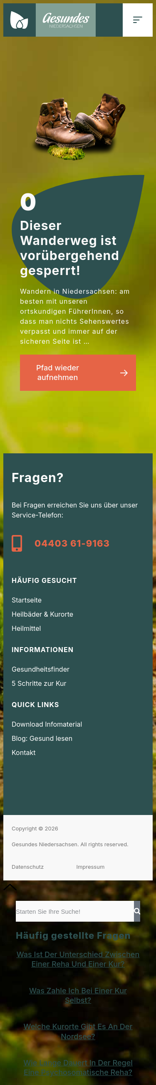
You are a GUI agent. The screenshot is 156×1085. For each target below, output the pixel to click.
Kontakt (23, 752)
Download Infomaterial (47, 724)
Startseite (27, 600)
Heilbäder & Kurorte (42, 614)
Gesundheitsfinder (40, 669)
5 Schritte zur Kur (39, 683)
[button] (138, 20)
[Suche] (137, 911)
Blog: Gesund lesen (42, 738)
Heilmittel (26, 628)
